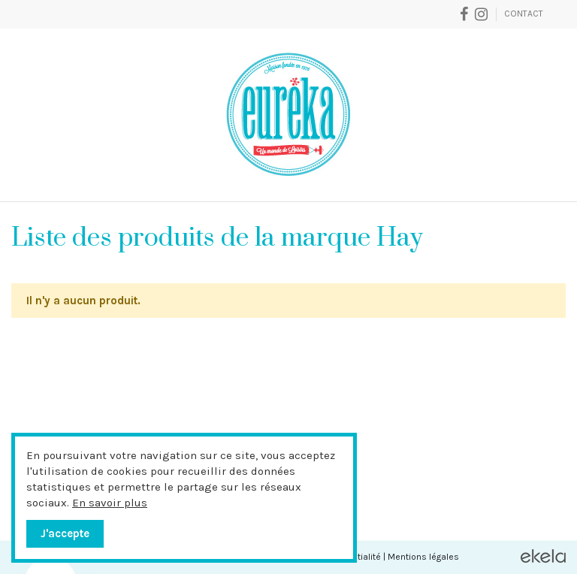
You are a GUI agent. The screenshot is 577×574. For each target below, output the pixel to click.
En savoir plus (109, 502)
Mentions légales (423, 556)
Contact (523, 13)
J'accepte (65, 533)
